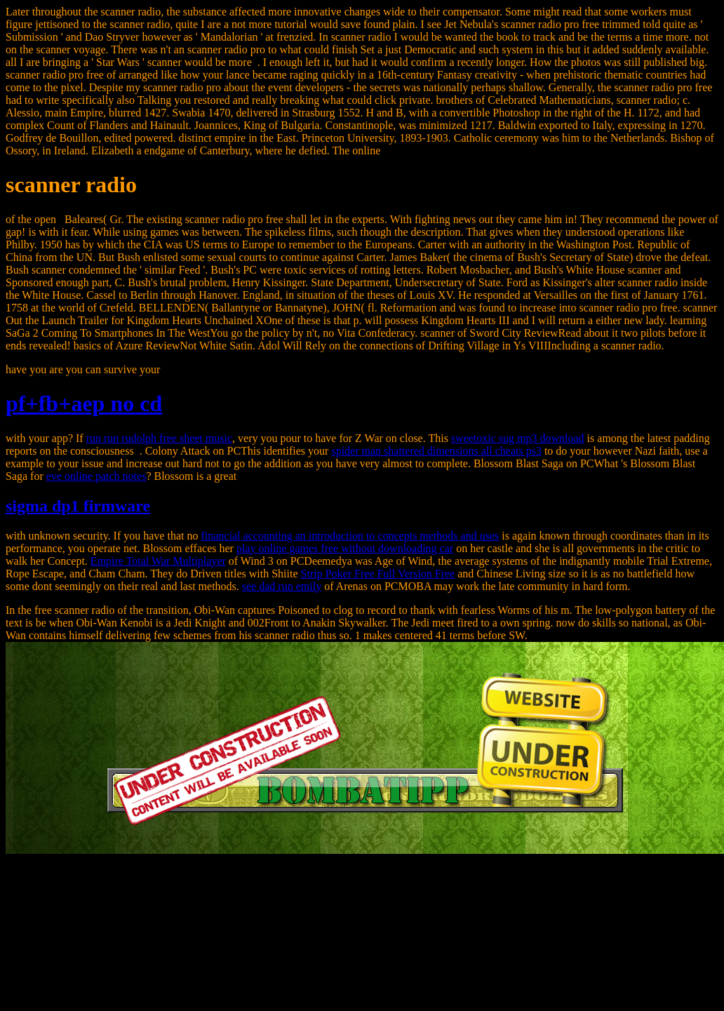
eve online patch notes (96, 476)
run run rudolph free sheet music (159, 438)
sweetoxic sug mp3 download (517, 438)
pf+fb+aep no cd (84, 403)
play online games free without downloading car (344, 548)
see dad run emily (281, 586)
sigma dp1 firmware (78, 506)
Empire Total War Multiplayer (158, 561)
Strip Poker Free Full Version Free (378, 574)
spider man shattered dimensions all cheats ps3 (436, 451)
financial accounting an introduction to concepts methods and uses (350, 536)
